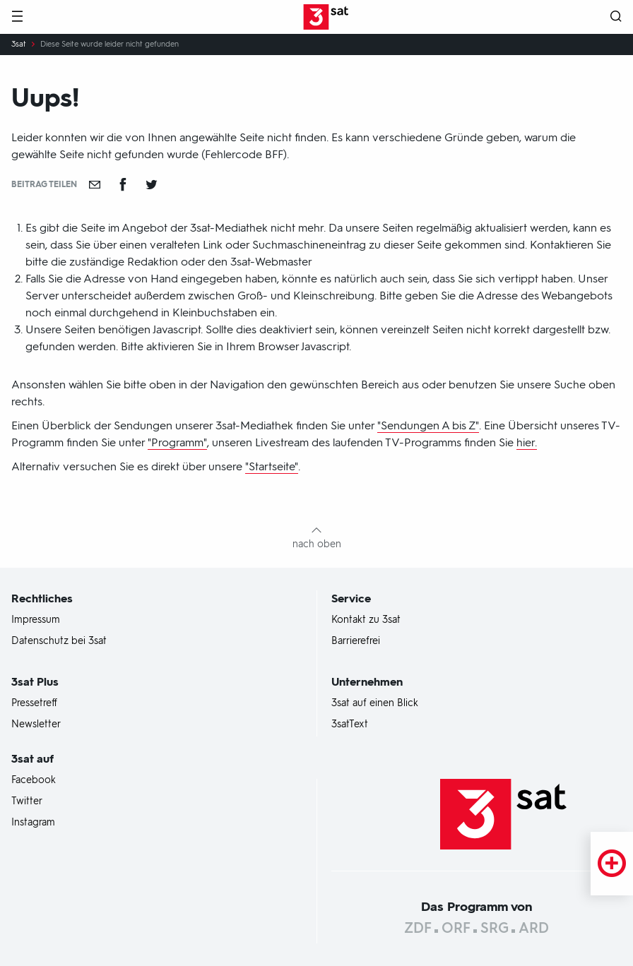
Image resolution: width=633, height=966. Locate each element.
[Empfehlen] (95, 184)
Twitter (26, 801)
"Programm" (177, 442)
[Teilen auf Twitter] (151, 184)
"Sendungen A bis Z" (428, 425)
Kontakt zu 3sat (366, 620)
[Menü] (17, 17)
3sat (18, 44)
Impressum (35, 620)
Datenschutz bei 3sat (59, 641)
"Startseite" (271, 466)
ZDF (418, 927)
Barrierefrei (355, 641)
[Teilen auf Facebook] (123, 184)
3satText (349, 724)
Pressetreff (34, 703)
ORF (456, 927)
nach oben (316, 544)
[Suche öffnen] (616, 17)
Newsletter (36, 724)
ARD (534, 927)
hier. (526, 442)
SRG (494, 927)
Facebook (33, 780)
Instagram (33, 822)
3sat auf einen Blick (374, 703)
